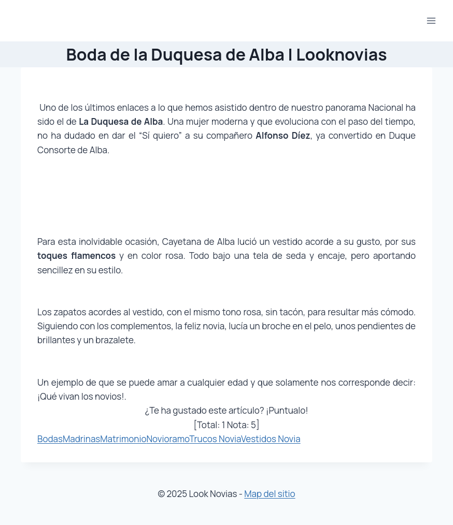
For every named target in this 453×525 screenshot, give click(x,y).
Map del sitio (269, 494)
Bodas (50, 439)
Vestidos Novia (271, 439)
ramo (179, 439)
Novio (157, 439)
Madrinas (81, 439)
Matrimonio (123, 439)
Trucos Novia (215, 439)
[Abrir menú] (431, 20)
